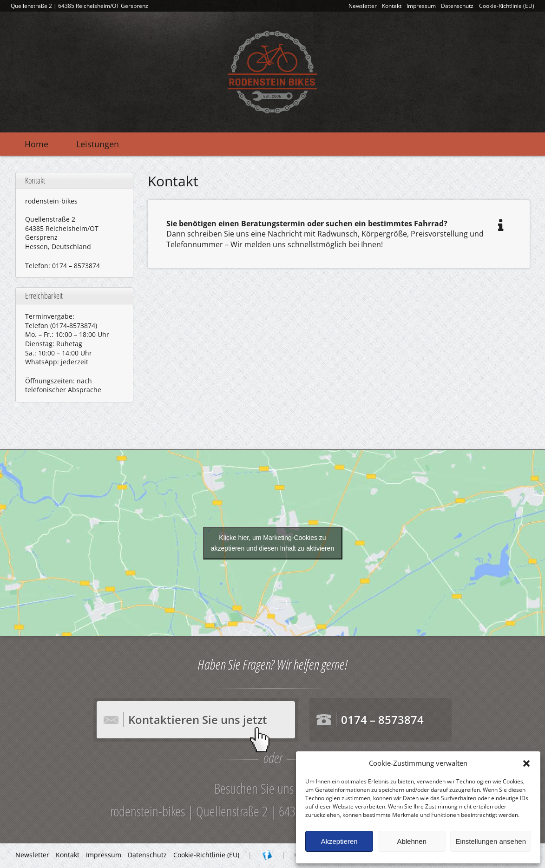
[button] (526, 763)
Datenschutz (457, 6)
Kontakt (391, 6)
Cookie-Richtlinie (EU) (506, 6)
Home (36, 144)
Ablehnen (411, 841)
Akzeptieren (339, 841)
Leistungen (97, 144)
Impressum (421, 6)
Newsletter (362, 6)
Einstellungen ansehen (490, 841)
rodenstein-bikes (272, 72)
